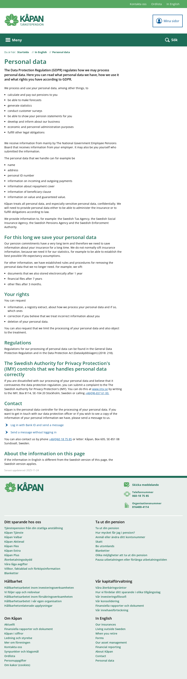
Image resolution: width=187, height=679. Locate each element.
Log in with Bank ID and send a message (37, 425)
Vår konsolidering (107, 601)
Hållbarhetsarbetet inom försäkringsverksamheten (38, 596)
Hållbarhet (13, 581)
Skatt (99, 541)
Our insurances (105, 624)
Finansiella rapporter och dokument (119, 605)
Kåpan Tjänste (13, 532)
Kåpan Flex (11, 546)
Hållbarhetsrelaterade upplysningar (28, 605)
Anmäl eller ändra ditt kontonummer (120, 537)
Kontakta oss (138, 4)
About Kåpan (104, 651)
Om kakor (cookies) (17, 665)
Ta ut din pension (110, 522)
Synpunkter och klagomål (21, 651)
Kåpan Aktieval (14, 541)
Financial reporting (108, 647)
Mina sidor (167, 21)
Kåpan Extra (12, 550)
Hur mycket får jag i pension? (115, 532)
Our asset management (111, 642)
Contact (100, 656)
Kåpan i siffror (13, 633)
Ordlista (156, 4)
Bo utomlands (104, 546)
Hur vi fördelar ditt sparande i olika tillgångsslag (127, 592)
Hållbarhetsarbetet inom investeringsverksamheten (39, 587)
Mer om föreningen (17, 642)
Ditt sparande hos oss (22, 522)
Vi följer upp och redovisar (22, 592)
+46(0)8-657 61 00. (97, 393)
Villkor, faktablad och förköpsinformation (32, 568)
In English (173, 4)
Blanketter (11, 573)
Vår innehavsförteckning (111, 610)
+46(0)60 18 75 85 (60, 439)
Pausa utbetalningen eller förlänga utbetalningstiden (131, 559)
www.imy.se (100, 389)
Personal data (61, 52)
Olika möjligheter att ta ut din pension (121, 555)
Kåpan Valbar (13, 537)
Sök (171, 39)
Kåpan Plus (11, 555)
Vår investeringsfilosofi (110, 596)
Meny (14, 40)
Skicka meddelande (145, 485)
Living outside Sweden (110, 629)
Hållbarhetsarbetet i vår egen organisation (33, 601)
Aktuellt (9, 624)
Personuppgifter (15, 660)
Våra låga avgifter (16, 564)
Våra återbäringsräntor (110, 587)
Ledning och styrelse (18, 638)
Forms (99, 638)
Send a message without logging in (34, 432)
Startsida (23, 52)
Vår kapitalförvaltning (113, 581)
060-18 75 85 (140, 496)
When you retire (106, 633)
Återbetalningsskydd (18, 559)
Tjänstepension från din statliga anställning (33, 528)
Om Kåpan (13, 618)
